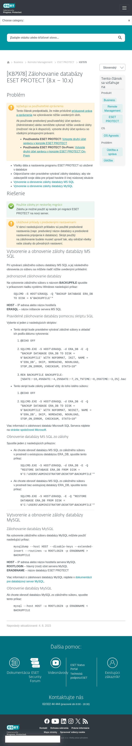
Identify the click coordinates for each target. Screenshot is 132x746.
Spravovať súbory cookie (72, 732)
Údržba (108, 160)
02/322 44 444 (51, 704)
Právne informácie (80, 728)
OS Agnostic (111, 135)
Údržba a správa (112, 152)
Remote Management (40, 62)
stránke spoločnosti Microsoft (28, 429)
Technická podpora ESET (78, 676)
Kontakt (43, 728)
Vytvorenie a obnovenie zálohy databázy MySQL (43, 186)
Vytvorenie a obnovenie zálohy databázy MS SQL (44, 182)
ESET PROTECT (66, 62)
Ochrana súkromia (59, 728)
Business (19, 62)
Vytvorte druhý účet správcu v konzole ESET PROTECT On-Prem (54, 151)
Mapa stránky (50, 732)
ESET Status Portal (77, 667)
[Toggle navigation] (124, 7)
